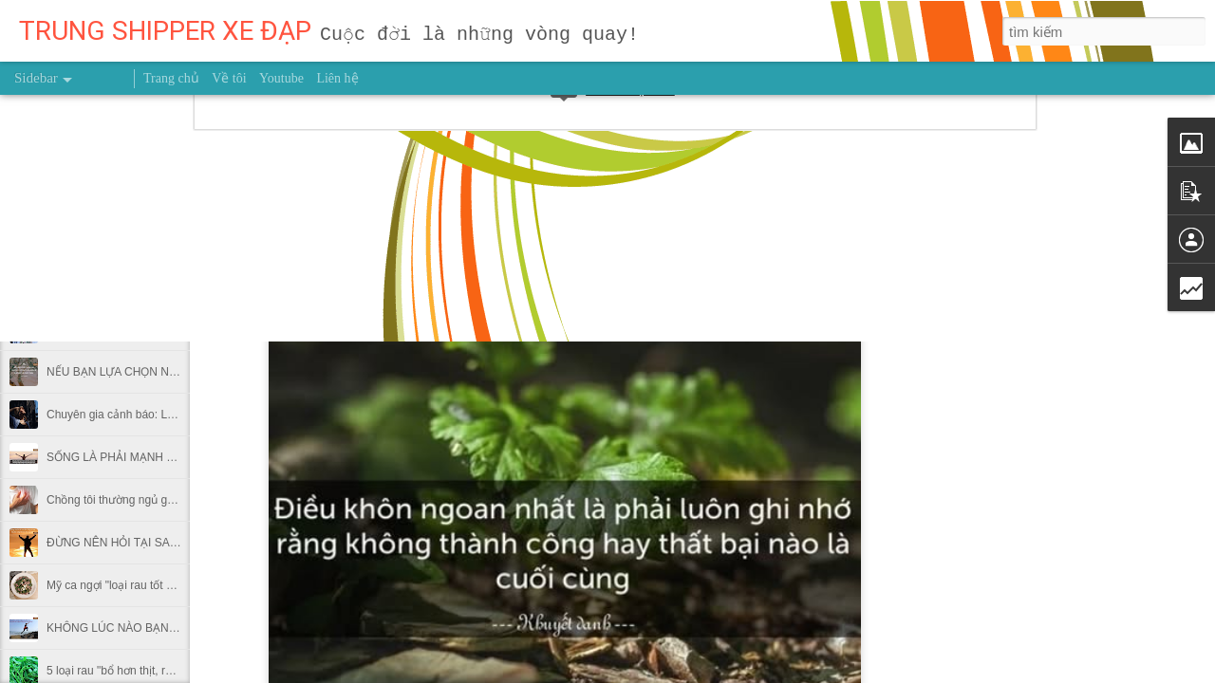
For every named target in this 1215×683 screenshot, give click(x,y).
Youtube (281, 78)
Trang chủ (171, 78)
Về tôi (229, 78)
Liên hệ (337, 78)
